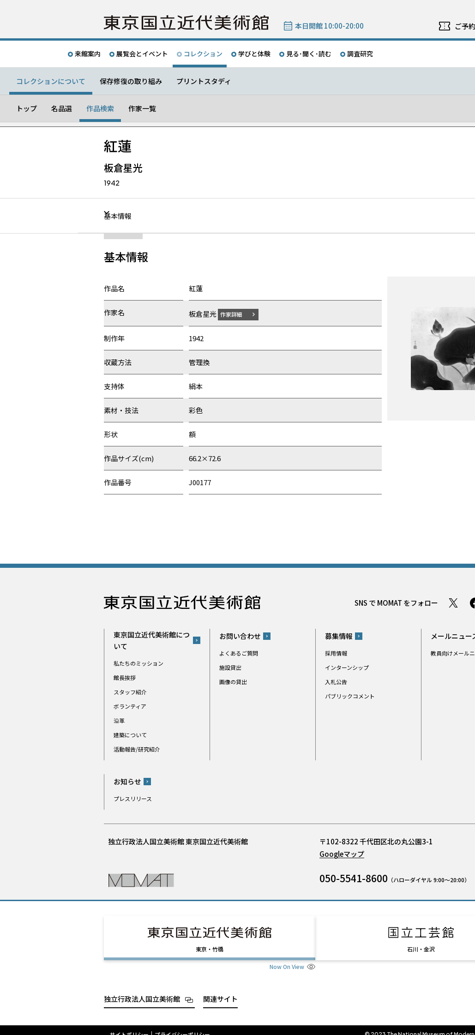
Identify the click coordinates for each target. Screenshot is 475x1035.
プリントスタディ (203, 81)
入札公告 (336, 682)
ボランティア (130, 706)
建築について (130, 734)
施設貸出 (230, 667)
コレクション (203, 53)
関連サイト (220, 990)
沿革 (119, 720)
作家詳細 (237, 314)
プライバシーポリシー (182, 1026)
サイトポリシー (129, 1026)
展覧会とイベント (142, 53)
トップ (26, 108)
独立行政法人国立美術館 (142, 990)
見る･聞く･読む (308, 53)
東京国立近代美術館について (152, 639)
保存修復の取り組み (131, 81)
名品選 (61, 108)
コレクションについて (50, 81)
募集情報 (339, 636)
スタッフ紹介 (130, 691)
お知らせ (127, 781)
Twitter (453, 602)
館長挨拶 (125, 677)
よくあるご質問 (238, 653)
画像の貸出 (233, 682)
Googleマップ (341, 854)
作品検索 (100, 108)
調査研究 (360, 53)
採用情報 (336, 653)
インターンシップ (347, 667)
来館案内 (88, 53)
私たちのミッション (138, 663)
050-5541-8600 (353, 878)
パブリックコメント (350, 696)
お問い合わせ (240, 636)
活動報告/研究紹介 (137, 748)
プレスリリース (133, 798)
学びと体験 (254, 53)
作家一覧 (142, 108)
